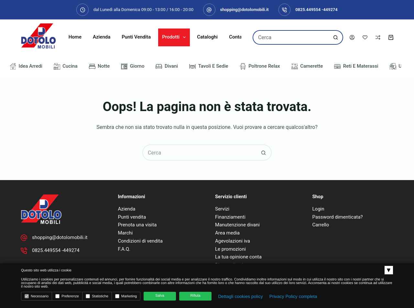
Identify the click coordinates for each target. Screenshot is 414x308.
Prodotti (175, 37)
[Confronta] (378, 37)
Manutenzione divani (237, 225)
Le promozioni (230, 249)
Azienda (101, 37)
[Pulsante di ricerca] (336, 37)
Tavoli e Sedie (208, 66)
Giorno (132, 66)
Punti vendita (132, 217)
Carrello (320, 225)
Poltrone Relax (260, 66)
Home (75, 37)
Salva (159, 296)
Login (318, 209)
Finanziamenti (230, 217)
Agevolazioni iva (232, 241)
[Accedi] (352, 37)
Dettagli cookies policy (240, 296)
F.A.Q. (124, 249)
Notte (99, 66)
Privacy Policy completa (293, 296)
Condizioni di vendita (140, 241)
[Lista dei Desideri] (365, 37)
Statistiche (97, 296)
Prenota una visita (137, 225)
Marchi (125, 233)
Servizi (222, 209)
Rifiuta (196, 296)
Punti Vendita (136, 37)
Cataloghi (207, 37)
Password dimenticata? (337, 217)
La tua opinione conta (238, 257)
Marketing (126, 296)
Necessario (37, 296)
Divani (167, 66)
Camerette (307, 66)
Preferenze (67, 296)
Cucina (66, 66)
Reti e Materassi (356, 66)
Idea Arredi (26, 66)
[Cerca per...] (291, 37)
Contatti (237, 37)
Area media (227, 233)
